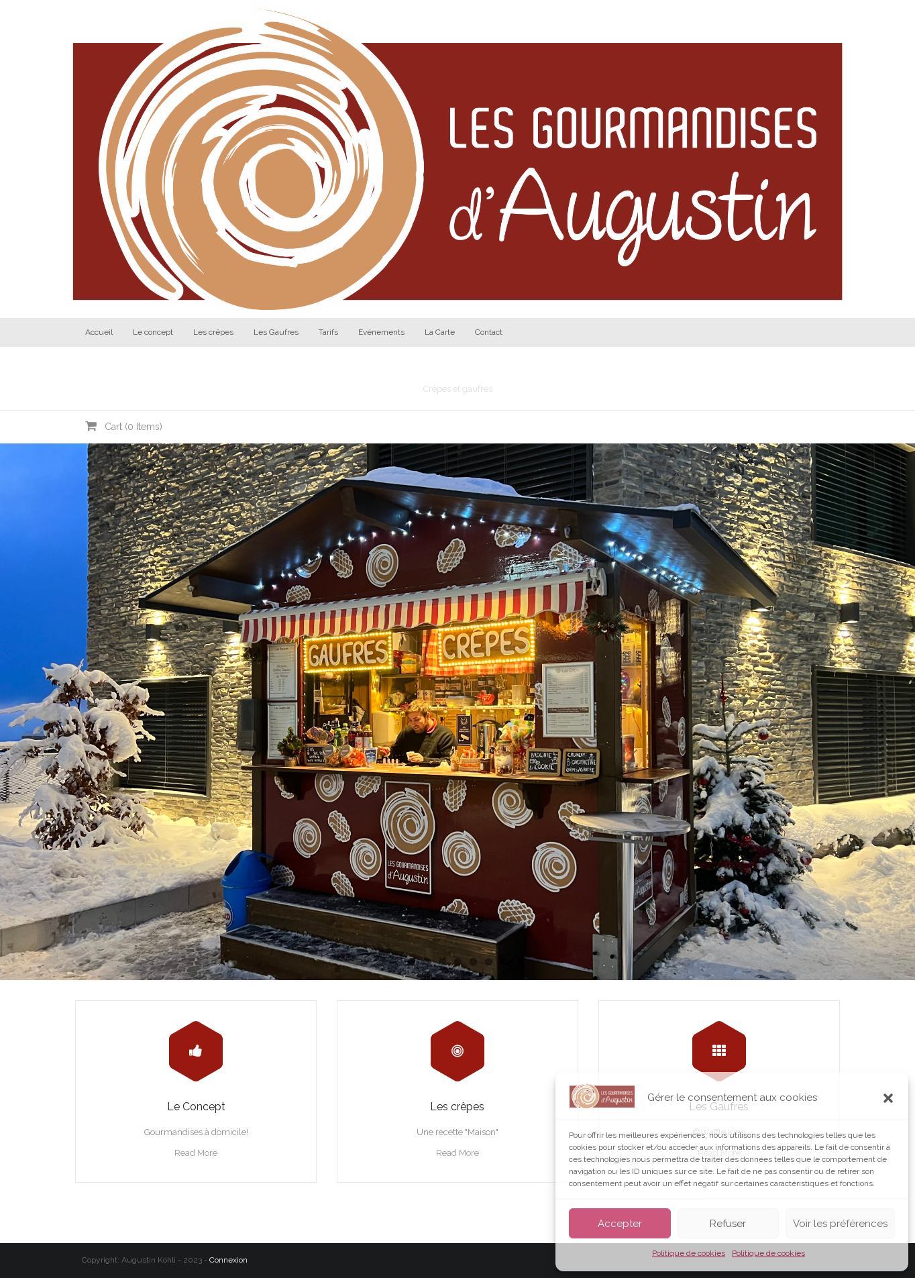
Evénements (381, 332)
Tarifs (328, 332)
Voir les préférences (840, 1224)
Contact (488, 332)
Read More (195, 1153)
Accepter (620, 1224)
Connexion (228, 1260)
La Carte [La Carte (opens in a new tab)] (440, 332)
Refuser (728, 1224)
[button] (888, 1098)
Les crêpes (213, 332)
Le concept (153, 332)
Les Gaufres (276, 332)
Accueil (99, 332)
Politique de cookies (688, 1253)
